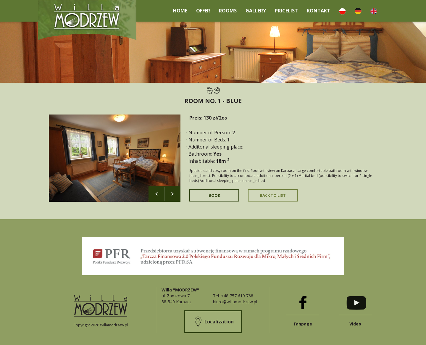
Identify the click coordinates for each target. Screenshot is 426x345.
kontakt (318, 10)
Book (214, 195)
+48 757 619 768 (237, 296)
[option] (114, 158)
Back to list (273, 195)
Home (180, 10)
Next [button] (172, 194)
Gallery (256, 10)
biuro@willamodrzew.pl (235, 301)
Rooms (228, 10)
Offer (203, 10)
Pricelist (286, 10)
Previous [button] (156, 194)
